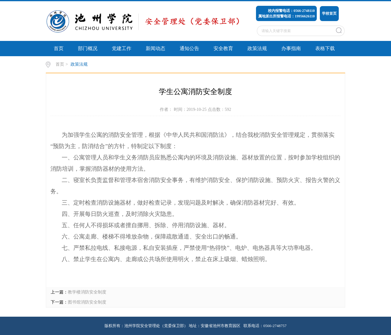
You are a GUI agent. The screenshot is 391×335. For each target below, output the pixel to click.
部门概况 (87, 48)
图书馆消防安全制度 (87, 302)
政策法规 (257, 48)
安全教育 (223, 48)
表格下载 (325, 48)
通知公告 (189, 48)
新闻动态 (155, 48)
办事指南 (291, 48)
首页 (59, 48)
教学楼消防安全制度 (87, 292)
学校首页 (329, 13)
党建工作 (121, 48)
